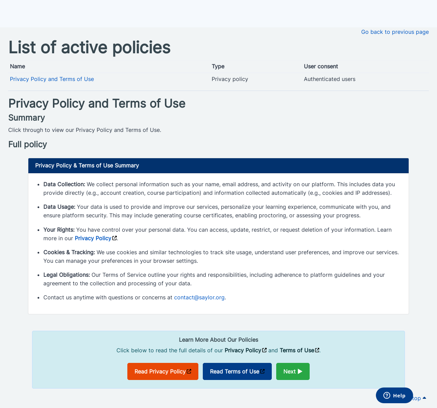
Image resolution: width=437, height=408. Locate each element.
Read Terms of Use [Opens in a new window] (234, 371)
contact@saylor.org (199, 297)
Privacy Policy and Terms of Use (52, 79)
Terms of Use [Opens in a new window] (297, 350)
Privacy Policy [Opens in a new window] (93, 238)
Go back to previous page (395, 31)
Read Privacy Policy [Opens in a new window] (160, 371)
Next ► (292, 371)
